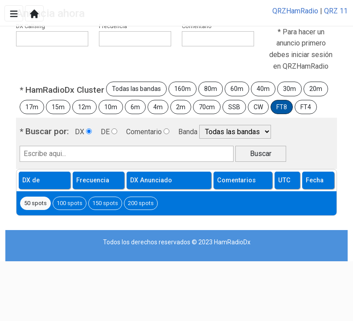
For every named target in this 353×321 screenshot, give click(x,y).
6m (135, 107)
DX (79, 132)
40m (263, 88)
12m (84, 107)
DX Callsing (30, 26)
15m (58, 107)
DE (105, 132)
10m (110, 107)
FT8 (281, 107)
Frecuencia (113, 26)
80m (210, 88)
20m (315, 88)
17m (31, 107)
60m (236, 88)
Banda (187, 132)
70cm (207, 107)
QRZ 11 (336, 11)
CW (258, 107)
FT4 (305, 107)
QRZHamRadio (295, 11)
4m (158, 107)
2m (180, 107)
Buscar (260, 153)
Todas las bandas (136, 88)
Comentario (197, 26)
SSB (234, 107)
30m (289, 88)
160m (182, 88)
